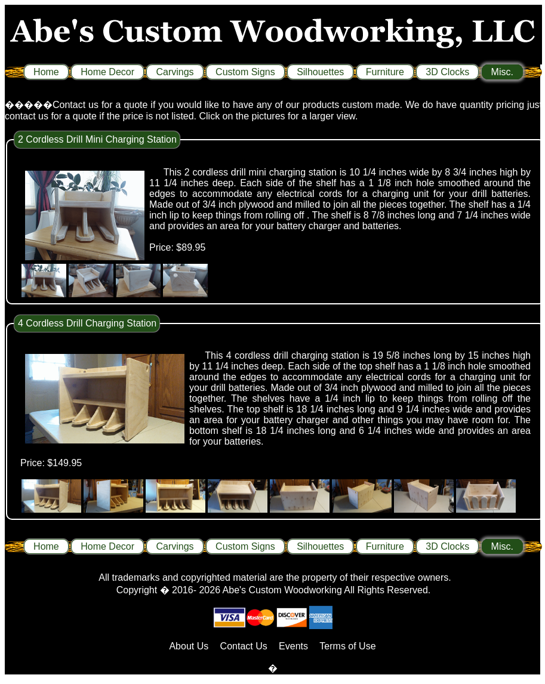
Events (293, 646)
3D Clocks (447, 72)
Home (46, 72)
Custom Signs (245, 72)
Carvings (174, 72)
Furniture (385, 72)
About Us (188, 646)
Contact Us (243, 646)
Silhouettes (320, 72)
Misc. (502, 72)
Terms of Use (347, 646)
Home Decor (107, 72)
